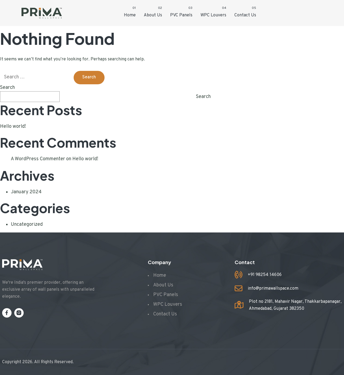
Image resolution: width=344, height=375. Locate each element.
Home (130, 15)
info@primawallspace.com (273, 288)
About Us (153, 15)
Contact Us (245, 15)
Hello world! (13, 126)
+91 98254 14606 (265, 275)
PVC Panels (181, 15)
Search (7, 88)
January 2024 (26, 192)
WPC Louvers (213, 15)
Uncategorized (27, 224)
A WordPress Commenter (38, 159)
